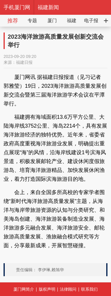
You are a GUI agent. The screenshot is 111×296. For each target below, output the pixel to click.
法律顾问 (68, 289)
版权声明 (47, 289)
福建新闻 (48, 7)
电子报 (91, 20)
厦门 (52, 20)
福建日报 (24, 62)
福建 (71, 20)
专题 (32, 20)
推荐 (12, 21)
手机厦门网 (17, 7)
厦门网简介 (23, 289)
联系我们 (89, 289)
